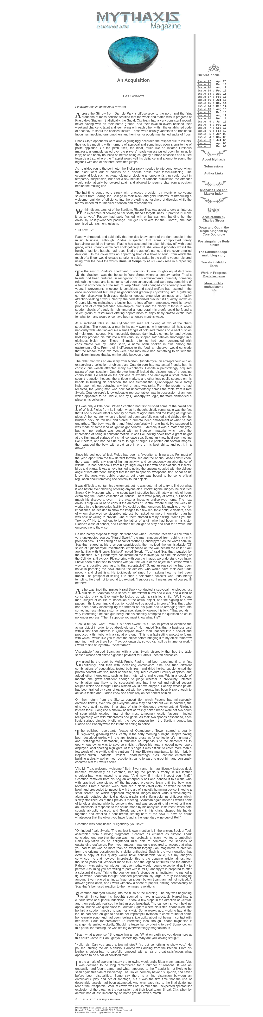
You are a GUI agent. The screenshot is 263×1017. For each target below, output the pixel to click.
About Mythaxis (213, 178)
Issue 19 (204, 95)
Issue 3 (204, 157)
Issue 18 (204, 99)
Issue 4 (204, 153)
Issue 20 (204, 91)
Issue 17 (204, 103)
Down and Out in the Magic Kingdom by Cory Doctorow (214, 249)
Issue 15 (204, 110)
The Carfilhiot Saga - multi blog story (214, 272)
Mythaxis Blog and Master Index (213, 210)
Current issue (208, 76)
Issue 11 (204, 126)
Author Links (213, 192)
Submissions (213, 185)
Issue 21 (204, 87)
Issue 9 (204, 134)
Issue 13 (204, 118)
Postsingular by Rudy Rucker (214, 261)
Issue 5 (204, 149)
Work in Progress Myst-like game (214, 293)
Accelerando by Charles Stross (213, 237)
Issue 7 (204, 141)
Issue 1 (204, 165)
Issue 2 (204, 161)
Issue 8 (204, 138)
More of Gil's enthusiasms (213, 303)
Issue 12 (204, 122)
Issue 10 (204, 130)
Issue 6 (204, 145)
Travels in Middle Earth (213, 282)
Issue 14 (204, 114)
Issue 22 (204, 83)
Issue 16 (204, 107)
